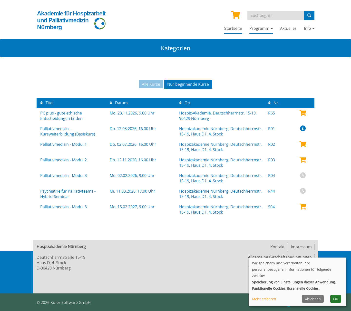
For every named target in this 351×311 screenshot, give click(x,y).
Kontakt (277, 246)
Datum (119, 102)
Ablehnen (313, 299)
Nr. (273, 102)
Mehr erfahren (264, 299)
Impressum (301, 246)
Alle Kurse (151, 84)
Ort (185, 102)
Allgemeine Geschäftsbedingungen (280, 257)
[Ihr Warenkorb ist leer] (235, 16)
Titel (46, 102)
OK (335, 299)
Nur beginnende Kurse (188, 84)
